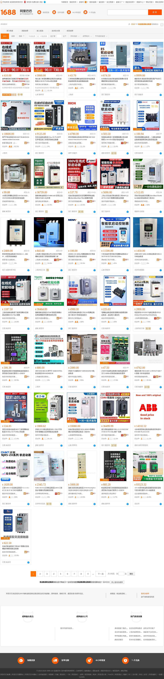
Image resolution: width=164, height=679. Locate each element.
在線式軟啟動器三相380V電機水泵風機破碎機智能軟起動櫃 (15, 547)
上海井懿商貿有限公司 (137, 632)
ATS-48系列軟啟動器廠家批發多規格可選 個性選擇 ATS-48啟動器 (147, 489)
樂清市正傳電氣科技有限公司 (75, 318)
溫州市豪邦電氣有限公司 (108, 201)
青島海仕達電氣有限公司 (42, 84)
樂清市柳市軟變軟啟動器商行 (71, 628)
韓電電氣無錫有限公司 (142, 377)
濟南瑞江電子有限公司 (108, 260)
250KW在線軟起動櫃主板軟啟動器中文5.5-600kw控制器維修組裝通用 (114, 372)
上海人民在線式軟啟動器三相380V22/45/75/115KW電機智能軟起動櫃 (114, 197)
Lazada (81, 677)
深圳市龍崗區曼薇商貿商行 (153, 636)
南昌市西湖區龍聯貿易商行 (108, 377)
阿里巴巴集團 (5, 674)
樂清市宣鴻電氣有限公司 (9, 494)
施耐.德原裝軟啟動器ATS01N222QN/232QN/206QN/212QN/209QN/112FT (81, 489)
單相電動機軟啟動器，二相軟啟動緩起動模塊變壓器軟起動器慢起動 (147, 138)
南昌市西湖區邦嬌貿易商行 (9, 377)
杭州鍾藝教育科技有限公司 (153, 640)
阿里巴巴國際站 (17, 674)
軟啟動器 (38, 88)
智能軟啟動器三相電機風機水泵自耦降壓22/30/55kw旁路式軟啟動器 (114, 138)
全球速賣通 (42, 674)
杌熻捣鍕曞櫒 (17, 88)
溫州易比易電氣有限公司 (42, 201)
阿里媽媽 (88, 674)
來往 (140, 674)
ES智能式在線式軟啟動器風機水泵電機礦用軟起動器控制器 (114, 80)
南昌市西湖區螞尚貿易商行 (108, 318)
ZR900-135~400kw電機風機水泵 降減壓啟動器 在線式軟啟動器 (81, 255)
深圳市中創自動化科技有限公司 (142, 435)
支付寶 (134, 674)
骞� (27, 84)
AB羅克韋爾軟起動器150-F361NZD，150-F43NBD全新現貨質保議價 (15, 197)
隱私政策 (96, 671)
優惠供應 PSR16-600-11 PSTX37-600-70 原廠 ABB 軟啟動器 (148, 372)
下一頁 (101, 574)
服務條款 (87, 671)
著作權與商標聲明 (67, 671)
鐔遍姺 (27, 81)
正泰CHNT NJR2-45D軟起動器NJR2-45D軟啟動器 (147, 255)
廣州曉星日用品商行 (108, 494)
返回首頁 (106, 582)
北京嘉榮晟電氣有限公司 (142, 494)
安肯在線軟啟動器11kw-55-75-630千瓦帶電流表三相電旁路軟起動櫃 (48, 138)
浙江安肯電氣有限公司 (42, 143)
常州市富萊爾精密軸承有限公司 (140, 640)
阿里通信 (118, 674)
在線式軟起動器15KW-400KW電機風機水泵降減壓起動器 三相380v (81, 430)
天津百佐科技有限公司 (142, 260)
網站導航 (124, 671)
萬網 (125, 674)
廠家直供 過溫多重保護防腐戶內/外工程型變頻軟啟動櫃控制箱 (148, 80)
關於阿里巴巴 (106, 671)
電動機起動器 (54, 88)
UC (129, 674)
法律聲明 (79, 671)
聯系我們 (116, 671)
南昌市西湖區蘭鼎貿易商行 (9, 435)
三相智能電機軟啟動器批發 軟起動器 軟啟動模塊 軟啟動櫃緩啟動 (81, 80)
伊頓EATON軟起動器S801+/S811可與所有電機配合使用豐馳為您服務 (48, 430)
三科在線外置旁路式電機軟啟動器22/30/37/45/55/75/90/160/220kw (114, 255)
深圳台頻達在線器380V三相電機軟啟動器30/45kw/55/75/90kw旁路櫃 (15, 430)
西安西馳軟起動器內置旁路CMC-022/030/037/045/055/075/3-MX (81, 138)
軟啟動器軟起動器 (123, 594)
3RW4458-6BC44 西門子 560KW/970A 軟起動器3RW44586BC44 (48, 372)
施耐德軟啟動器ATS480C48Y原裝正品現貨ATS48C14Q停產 (49, 197)
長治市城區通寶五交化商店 (124, 632)
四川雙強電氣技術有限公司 (142, 84)
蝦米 (94, 674)
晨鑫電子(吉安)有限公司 (152, 632)
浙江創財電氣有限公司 (108, 435)
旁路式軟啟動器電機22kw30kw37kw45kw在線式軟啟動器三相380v (148, 197)
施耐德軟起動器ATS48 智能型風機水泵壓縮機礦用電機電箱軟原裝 (48, 314)
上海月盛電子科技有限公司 (75, 84)
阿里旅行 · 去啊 (77, 674)
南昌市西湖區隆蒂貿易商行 (142, 143)
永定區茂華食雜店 (135, 628)
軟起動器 (45, 88)
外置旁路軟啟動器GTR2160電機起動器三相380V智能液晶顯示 (81, 314)
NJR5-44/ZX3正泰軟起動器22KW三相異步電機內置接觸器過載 (48, 489)
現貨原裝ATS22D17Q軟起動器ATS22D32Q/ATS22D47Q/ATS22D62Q (147, 314)
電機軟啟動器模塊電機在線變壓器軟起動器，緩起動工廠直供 (114, 314)
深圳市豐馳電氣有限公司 (42, 435)
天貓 (56, 674)
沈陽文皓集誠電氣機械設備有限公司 (75, 143)
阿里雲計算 (102, 674)
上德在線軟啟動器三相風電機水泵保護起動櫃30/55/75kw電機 (15, 314)
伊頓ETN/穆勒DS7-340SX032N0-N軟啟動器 (81, 372)
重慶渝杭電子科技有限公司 (142, 201)
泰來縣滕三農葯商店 (122, 628)
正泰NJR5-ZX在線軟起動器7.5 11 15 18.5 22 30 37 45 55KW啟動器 (15, 489)
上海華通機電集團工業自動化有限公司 (142, 318)
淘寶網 (50, 674)
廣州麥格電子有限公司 (75, 494)
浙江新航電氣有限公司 (75, 260)
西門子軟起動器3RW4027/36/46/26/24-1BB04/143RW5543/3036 (15, 138)
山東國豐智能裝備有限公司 (75, 435)
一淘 (68, 674)
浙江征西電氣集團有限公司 (75, 201)
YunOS (110, 674)
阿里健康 (152, 674)
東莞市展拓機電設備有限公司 (42, 318)
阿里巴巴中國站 (31, 674)
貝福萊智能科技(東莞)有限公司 (9, 201)
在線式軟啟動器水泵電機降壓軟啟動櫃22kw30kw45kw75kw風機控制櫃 (81, 197)
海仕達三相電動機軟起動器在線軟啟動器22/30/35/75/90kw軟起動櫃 (48, 80)
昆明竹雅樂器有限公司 (137, 636)
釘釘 (145, 674)
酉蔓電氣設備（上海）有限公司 (9, 143)
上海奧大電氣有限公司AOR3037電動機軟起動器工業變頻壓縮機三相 (48, 255)
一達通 (159, 674)
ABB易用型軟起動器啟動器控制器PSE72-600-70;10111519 (147, 430)
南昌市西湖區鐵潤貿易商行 (9, 552)
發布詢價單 (145, 594)
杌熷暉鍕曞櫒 (7, 88)
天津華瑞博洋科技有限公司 (42, 494)
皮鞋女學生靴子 (149, 628)
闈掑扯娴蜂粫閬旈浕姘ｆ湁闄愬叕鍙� (9, 84)
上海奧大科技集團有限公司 (42, 260)
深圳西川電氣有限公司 (108, 143)
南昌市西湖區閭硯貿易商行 (9, 318)
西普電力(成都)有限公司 (9, 260)
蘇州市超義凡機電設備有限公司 (75, 377)
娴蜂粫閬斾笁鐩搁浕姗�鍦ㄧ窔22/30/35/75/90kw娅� (15, 80)
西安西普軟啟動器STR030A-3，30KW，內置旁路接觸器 (15, 255)
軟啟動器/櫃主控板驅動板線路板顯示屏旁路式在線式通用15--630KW (15, 372)
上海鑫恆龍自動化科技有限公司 (42, 377)
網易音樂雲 (119, 640)
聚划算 (62, 674)
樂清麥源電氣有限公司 (108, 84)
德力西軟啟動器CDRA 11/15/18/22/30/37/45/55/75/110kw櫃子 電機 (114, 430)
